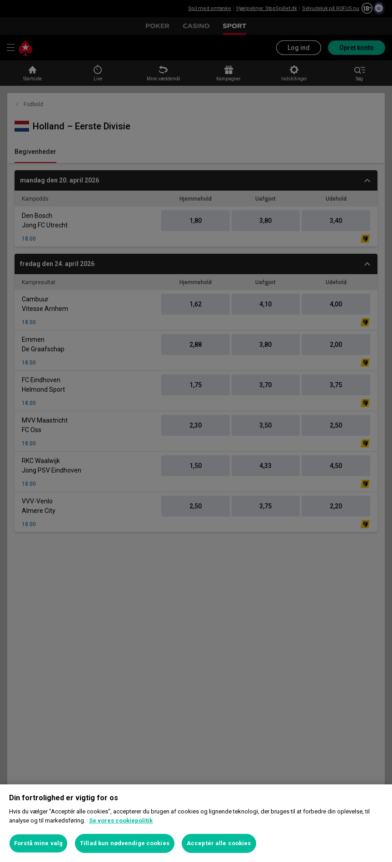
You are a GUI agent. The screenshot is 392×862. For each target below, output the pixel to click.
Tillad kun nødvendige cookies (124, 843)
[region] (196, 823)
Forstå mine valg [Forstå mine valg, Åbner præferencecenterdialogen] (38, 843)
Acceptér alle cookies (219, 843)
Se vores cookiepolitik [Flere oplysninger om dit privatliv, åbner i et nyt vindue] (121, 820)
